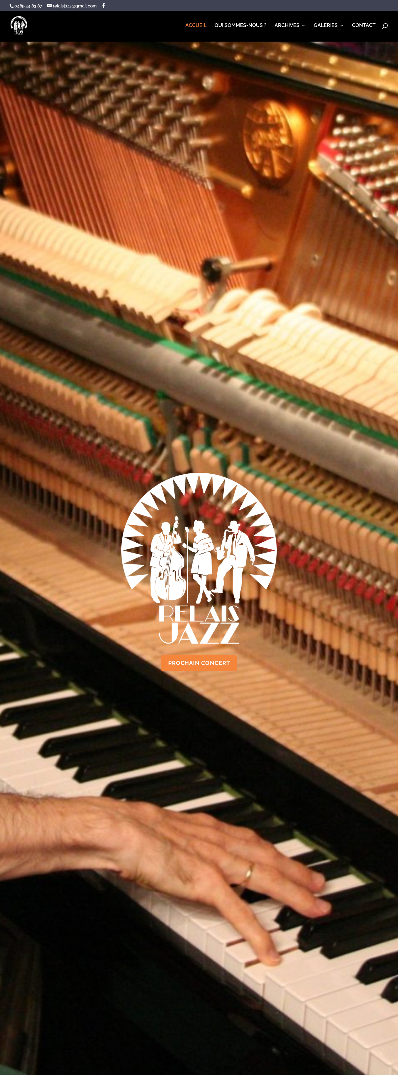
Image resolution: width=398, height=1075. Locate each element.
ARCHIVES (287, 25)
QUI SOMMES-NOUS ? (240, 25)
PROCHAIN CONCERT (199, 663)
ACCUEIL (195, 25)
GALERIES (326, 25)
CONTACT (364, 25)
